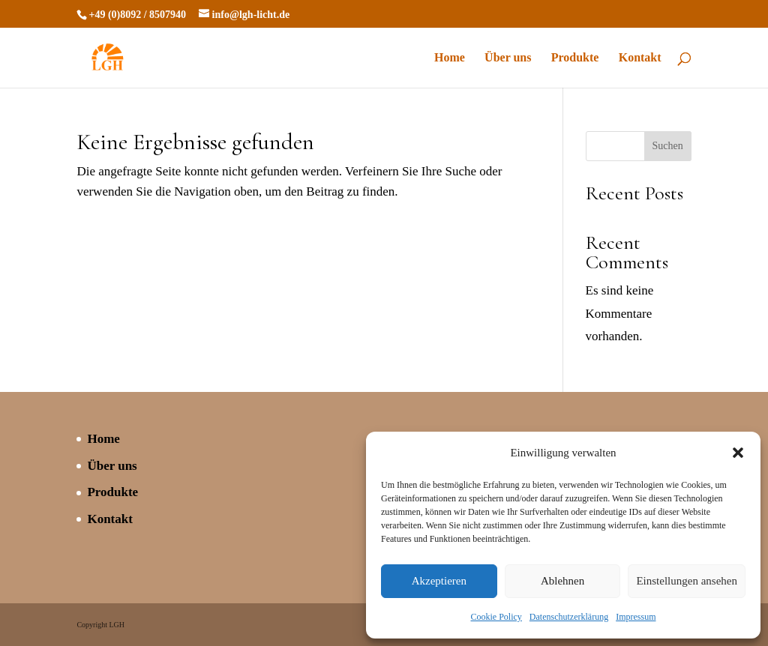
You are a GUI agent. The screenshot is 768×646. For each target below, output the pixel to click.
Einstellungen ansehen (686, 581)
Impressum (636, 617)
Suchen (667, 145)
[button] (738, 452)
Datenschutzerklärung (569, 617)
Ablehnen (562, 581)
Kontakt (640, 58)
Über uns (507, 58)
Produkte (575, 58)
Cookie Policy (496, 617)
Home (449, 58)
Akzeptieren (439, 581)
